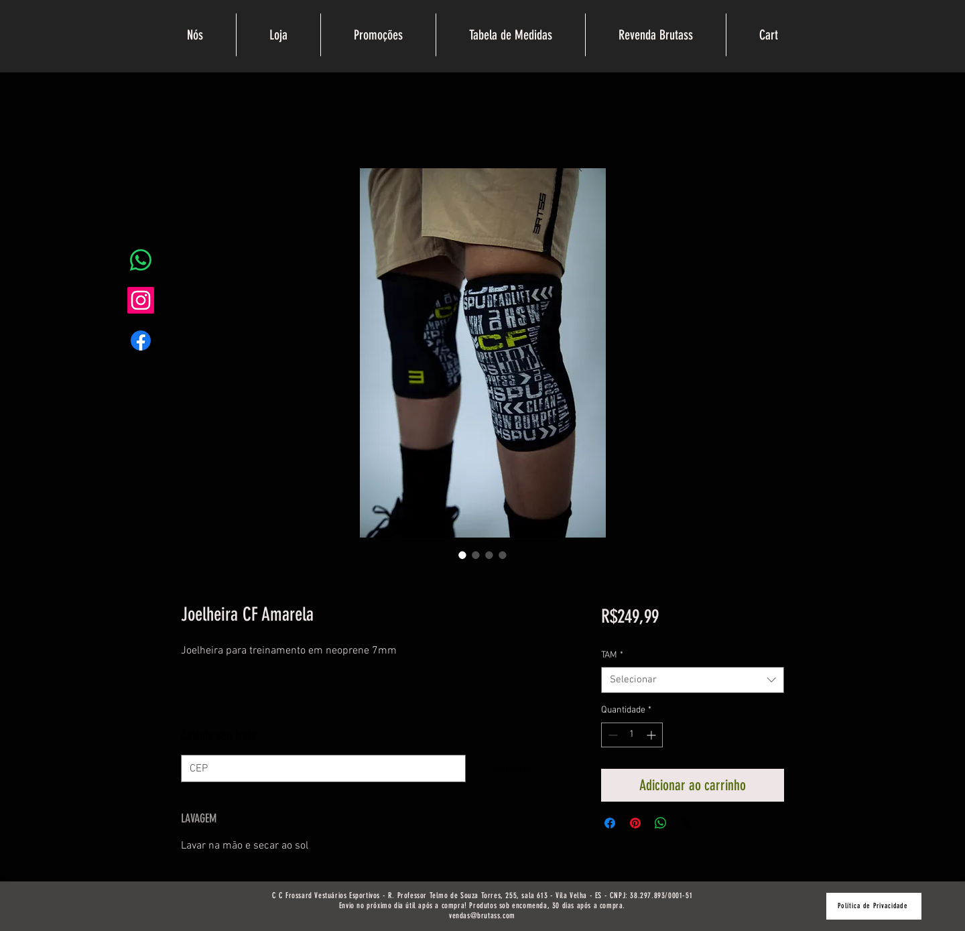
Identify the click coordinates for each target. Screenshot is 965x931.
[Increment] (652, 735)
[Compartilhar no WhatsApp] (661, 823)
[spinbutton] (632, 735)
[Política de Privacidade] (873, 906)
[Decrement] (611, 735)
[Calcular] (511, 768)
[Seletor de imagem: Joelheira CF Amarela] (462, 555)
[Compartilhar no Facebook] (610, 823)
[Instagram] (140, 300)
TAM (612, 655)
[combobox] (692, 680)
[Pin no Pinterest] (635, 823)
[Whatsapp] (140, 260)
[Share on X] (686, 823)
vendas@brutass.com (482, 915)
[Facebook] (140, 340)
